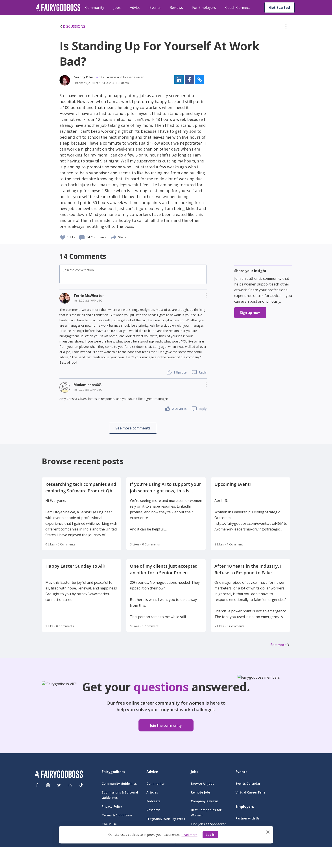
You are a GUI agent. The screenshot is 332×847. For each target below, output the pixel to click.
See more (280, 645)
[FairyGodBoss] (59, 774)
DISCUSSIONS (72, 26)
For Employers (204, 7)
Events (154, 7)
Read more (189, 835)
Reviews (176, 7)
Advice (135, 7)
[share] (114, 236)
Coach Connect (237, 7)
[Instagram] (48, 785)
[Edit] (286, 27)
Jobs (117, 7)
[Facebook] (37, 785)
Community (94, 7)
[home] (58, 7)
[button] (286, 27)
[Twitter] (59, 785)
